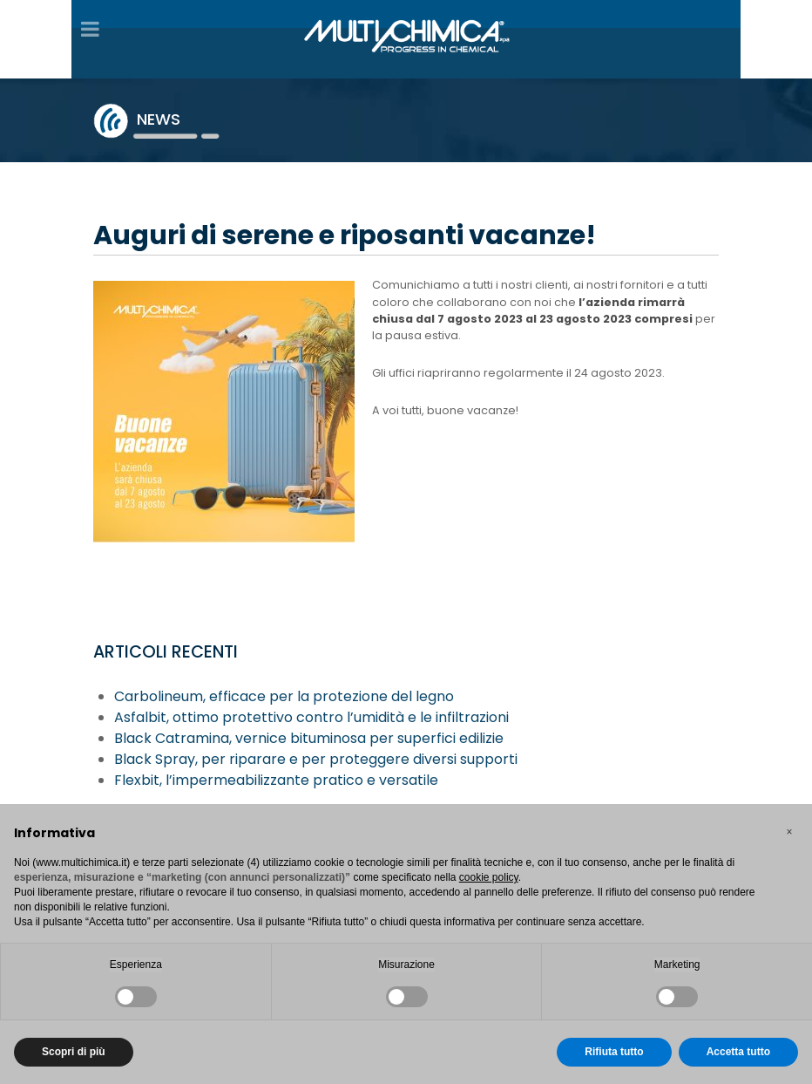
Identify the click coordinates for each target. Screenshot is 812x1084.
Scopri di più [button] (73, 1052)
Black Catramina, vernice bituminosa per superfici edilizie (309, 738)
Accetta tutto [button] (738, 1052)
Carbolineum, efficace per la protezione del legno (284, 696)
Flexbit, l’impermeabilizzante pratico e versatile (276, 780)
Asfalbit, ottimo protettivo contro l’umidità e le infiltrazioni (311, 717)
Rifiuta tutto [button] (614, 1052)
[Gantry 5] (406, 34)
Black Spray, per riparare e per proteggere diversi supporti (316, 759)
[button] (789, 832)
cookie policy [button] (488, 877)
